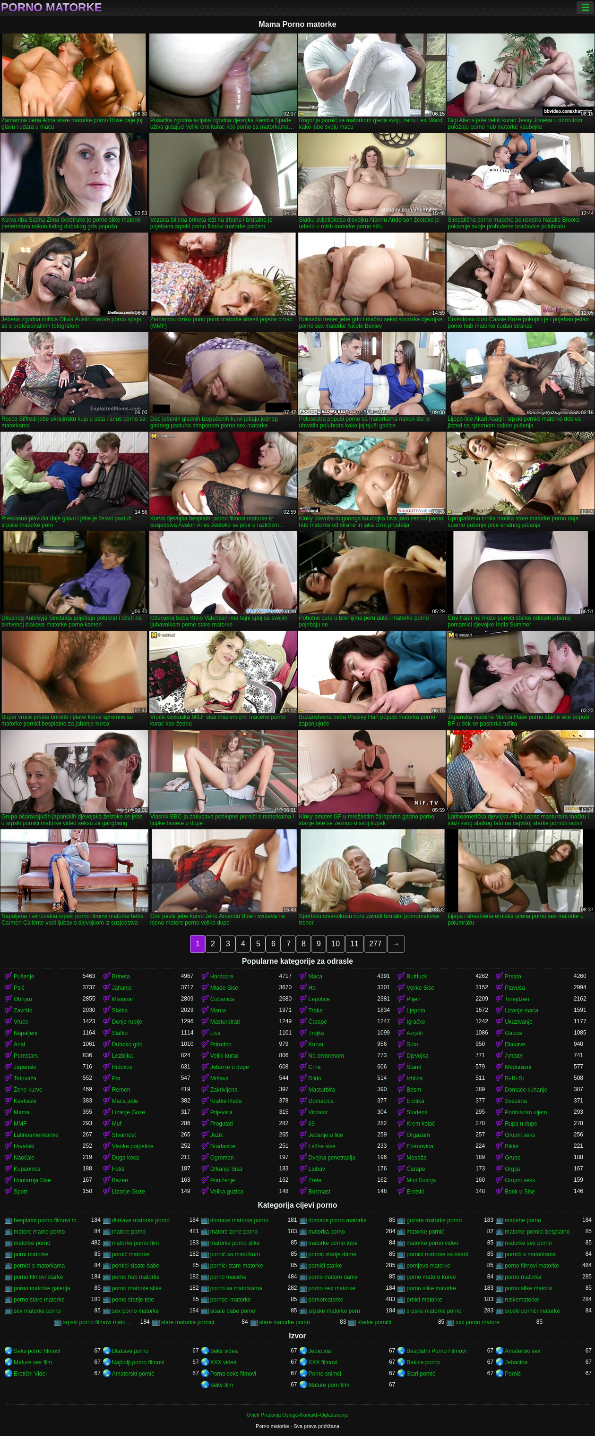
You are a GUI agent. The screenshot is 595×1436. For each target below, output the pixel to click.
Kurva (316, 1044)
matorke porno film (135, 1243)
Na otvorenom (326, 1055)
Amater (514, 1055)
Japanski (25, 1067)
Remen (121, 1089)
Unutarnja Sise (32, 1180)
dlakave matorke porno (141, 1220)
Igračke (415, 1022)
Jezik (216, 1135)
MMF (20, 1123)
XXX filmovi (323, 1362)
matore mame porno (39, 1231)
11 (354, 944)
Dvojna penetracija (332, 1157)
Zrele (315, 1180)
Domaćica (321, 1101)
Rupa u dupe (521, 1123)
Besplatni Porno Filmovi (436, 1351)
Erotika (415, 1101)
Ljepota (415, 1010)
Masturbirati (225, 1022)
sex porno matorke (135, 1311)
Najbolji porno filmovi (138, 1362)
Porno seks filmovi (233, 1373)
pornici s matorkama (39, 1265)
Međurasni (518, 1067)
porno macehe (228, 1277)
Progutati (221, 1123)
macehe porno (523, 1220)
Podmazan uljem (526, 1112)
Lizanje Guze (128, 1112)
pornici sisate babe (135, 1265)
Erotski (415, 1191)
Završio (23, 1010)
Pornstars (26, 1055)
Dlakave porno (130, 1351)
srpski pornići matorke (532, 1311)
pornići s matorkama (530, 1254)
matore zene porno (234, 1231)
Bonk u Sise (520, 1191)
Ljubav (317, 1169)
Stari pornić (420, 1373)
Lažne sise (322, 1146)
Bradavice (222, 1146)
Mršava (219, 1078)
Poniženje (222, 1180)
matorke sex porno (528, 1243)
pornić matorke (130, 1254)
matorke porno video (432, 1243)
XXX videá (223, 1362)
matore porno (129, 1231)
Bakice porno (423, 1362)
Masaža (416, 1157)
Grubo (512, 1157)
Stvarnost (124, 1135)
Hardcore (221, 976)
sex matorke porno (37, 1311)
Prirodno (221, 1044)
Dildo (315, 1078)
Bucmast (320, 1191)
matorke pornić (425, 1231)
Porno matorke (51, 7)
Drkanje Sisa (226, 1169)
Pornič (513, 1373)
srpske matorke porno (433, 1311)
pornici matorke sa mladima (440, 1254)
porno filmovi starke (38, 1277)
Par (116, 1078)
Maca (315, 976)
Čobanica (222, 999)
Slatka (120, 1010)
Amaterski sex (522, 1351)
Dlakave (515, 1044)
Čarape (318, 1022)
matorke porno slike (235, 1243)
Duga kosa (125, 1157)
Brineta (121, 976)
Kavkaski (25, 1101)
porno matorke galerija (42, 1288)
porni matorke (31, 1254)
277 (375, 944)
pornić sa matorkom (235, 1254)
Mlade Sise (224, 988)
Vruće (21, 1022)
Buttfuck (416, 976)
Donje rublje (127, 1022)
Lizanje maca (521, 1010)
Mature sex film (33, 1362)
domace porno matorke (338, 1220)
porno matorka (523, 1277)
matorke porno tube (333, 1243)
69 (312, 1123)
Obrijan (23, 999)
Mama (218, 1010)
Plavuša (515, 988)
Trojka (316, 1033)
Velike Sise (420, 988)
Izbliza (414, 1078)
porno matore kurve (431, 1277)
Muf (116, 1123)
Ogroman (222, 1157)
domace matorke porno (239, 1220)
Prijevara (221, 1112)
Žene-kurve (28, 1089)
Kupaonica (27, 1169)
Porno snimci (325, 1373)
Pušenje (24, 976)
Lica (215, 1033)
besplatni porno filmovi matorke (48, 1220)
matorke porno (32, 1243)
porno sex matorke (332, 1288)
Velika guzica (226, 1191)
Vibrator (318, 1112)
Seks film (221, 1385)
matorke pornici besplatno (537, 1231)
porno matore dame (333, 1277)
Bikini (511, 1146)
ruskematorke (522, 1299)
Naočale (24, 1157)
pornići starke (325, 1265)
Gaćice (513, 1033)
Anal (19, 1044)
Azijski (414, 1033)
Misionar (122, 999)
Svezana (516, 1101)
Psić (19, 988)
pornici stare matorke (236, 1265)
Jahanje (122, 988)
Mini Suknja (421, 1180)
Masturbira (322, 1089)
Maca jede (125, 1101)
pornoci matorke (230, 1299)
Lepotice (319, 999)
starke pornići (374, 1322)
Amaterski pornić (133, 1373)
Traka (316, 1010)
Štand (413, 1067)
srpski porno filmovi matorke (97, 1322)
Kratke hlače (226, 1101)
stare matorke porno (284, 1322)
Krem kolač (420, 1123)
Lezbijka (122, 1055)
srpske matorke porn (334, 1311)
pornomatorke (326, 1299)
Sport (20, 1191)
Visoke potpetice (133, 1146)
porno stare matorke (39, 1299)
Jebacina (320, 1351)
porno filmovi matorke (532, 1265)
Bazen (120, 1180)
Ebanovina (419, 1146)
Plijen (413, 999)
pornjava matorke (428, 1265)
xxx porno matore (478, 1322)
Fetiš (118, 1169)
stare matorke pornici (187, 1322)
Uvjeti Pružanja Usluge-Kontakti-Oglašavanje (297, 1415)
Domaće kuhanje (526, 1089)
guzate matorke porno (434, 1220)
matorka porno (327, 1231)
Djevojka (417, 1055)
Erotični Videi (30, 1373)
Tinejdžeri (517, 999)
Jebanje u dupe (229, 1067)
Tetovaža (25, 1078)
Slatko (120, 1033)
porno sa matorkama (236, 1288)
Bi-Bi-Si (514, 1078)
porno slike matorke (431, 1288)
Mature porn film (329, 1385)
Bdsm (413, 1089)
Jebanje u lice (326, 1135)
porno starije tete (133, 1299)
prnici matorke (424, 1299)
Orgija (512, 1169)
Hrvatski (24, 1146)
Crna (315, 1067)
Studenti (416, 1112)
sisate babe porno (232, 1311)
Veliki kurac (224, 1055)
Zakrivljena (224, 1089)
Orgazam (418, 1135)
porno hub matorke (136, 1277)
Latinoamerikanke (36, 1135)
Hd (312, 988)
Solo (412, 1044)
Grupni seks (520, 1135)
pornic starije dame (332, 1254)
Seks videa (224, 1351)
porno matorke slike (137, 1288)
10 (335, 944)
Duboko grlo (127, 1044)
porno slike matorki (528, 1288)
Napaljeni (25, 1033)
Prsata (513, 976)
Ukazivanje (519, 1022)
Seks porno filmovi (37, 1351)
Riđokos (122, 1067)
